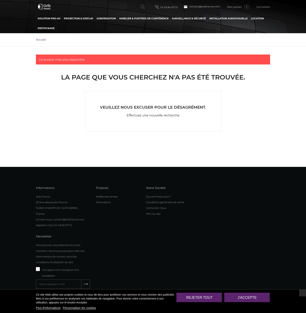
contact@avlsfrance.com (202, 7)
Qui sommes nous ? (158, 196)
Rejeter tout (199, 298)
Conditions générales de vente (165, 202)
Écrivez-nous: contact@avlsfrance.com (60, 219)
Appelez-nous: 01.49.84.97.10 (54, 225)
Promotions (103, 202)
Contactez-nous (156, 207)
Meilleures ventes (107, 196)
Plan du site (153, 213)
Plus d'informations (48, 307)
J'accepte (247, 298)
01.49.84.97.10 (166, 6)
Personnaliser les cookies (79, 307)
